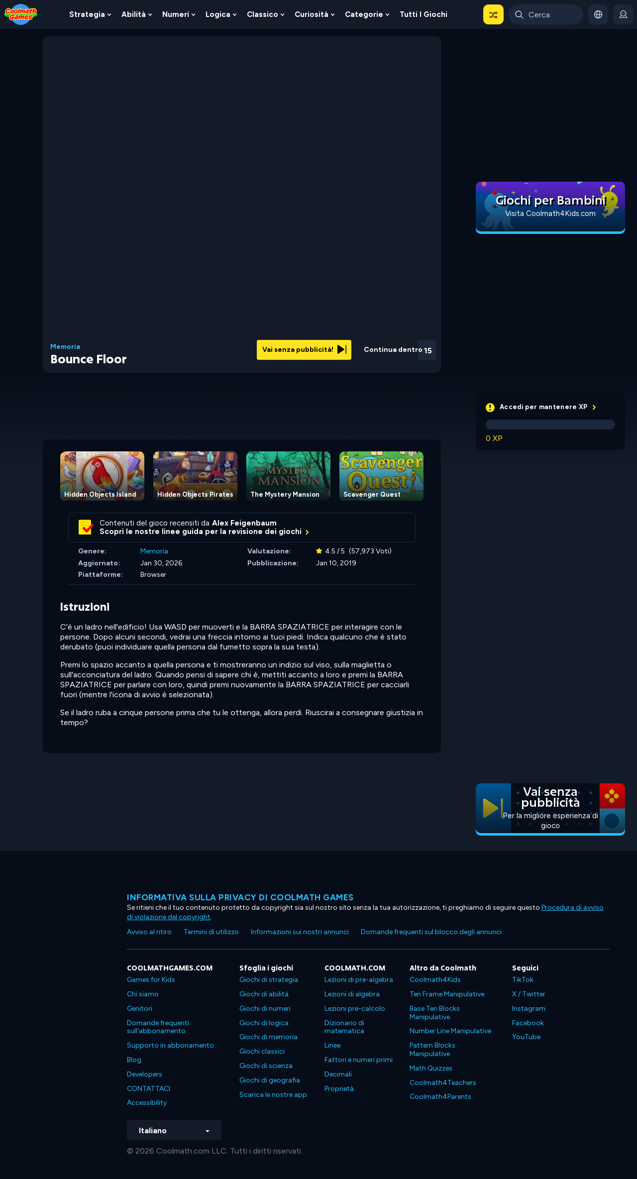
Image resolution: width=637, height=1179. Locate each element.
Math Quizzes (431, 1068)
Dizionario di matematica (344, 1027)
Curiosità (311, 14)
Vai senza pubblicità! (304, 349)
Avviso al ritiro (149, 932)
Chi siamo (143, 994)
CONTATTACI (148, 1088)
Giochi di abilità (264, 994)
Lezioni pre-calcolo (354, 1008)
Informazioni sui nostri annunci (300, 932)
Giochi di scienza (266, 1066)
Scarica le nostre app (273, 1094)
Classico (262, 14)
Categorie (364, 14)
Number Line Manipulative (450, 1031)
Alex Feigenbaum (244, 523)
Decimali (338, 1074)
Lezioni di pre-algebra (358, 979)
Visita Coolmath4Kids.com (550, 213)
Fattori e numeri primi (358, 1060)
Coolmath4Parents (440, 1096)
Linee (332, 1045)
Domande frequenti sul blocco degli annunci (431, 932)
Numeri (175, 14)
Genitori (139, 1008)
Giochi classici (262, 1051)
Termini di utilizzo (211, 932)
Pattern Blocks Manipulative (432, 1049)
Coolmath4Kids (435, 979)
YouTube (526, 1037)
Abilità (133, 14)
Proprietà (339, 1088)
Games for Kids (151, 979)
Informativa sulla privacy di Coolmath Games (240, 897)
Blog (134, 1060)
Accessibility (147, 1102)
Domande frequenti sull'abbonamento (158, 1027)
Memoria (65, 347)
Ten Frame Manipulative (447, 994)
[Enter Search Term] (546, 14)
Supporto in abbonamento (170, 1045)
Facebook (528, 1023)
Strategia (87, 14)
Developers (144, 1074)
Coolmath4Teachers (443, 1082)
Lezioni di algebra (352, 994)
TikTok (522, 979)
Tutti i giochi (423, 14)
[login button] (623, 14)
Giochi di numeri (265, 1008)
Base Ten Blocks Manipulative (435, 1012)
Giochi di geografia (269, 1080)
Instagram (528, 1008)
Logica (218, 14)
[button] (493, 14)
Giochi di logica (264, 1023)
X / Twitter (528, 994)
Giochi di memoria (268, 1037)
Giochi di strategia (268, 979)
